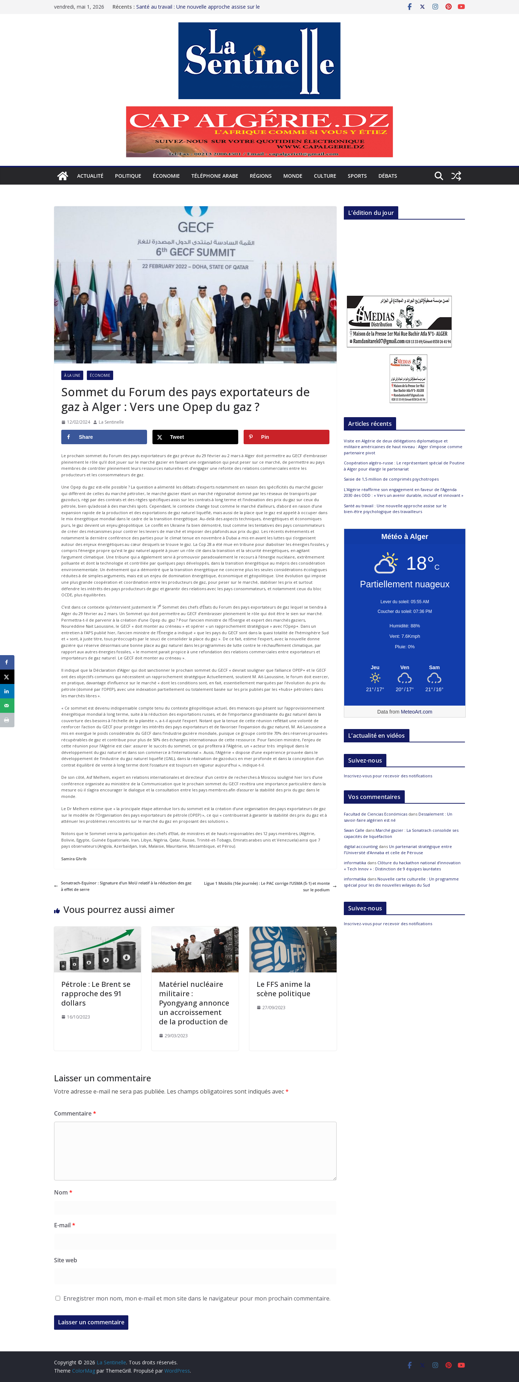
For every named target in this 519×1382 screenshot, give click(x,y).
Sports (357, 175)
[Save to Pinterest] (286, 437)
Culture (325, 175)
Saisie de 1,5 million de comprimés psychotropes (391, 479)
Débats (387, 175)
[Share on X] (195, 437)
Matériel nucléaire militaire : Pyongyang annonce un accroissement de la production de (194, 1002)
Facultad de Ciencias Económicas (375, 814)
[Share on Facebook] (104, 437)
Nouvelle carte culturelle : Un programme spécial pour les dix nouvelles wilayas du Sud (401, 882)
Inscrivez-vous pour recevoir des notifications (388, 775)
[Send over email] (7, 705)
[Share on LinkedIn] (7, 691)
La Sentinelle (111, 422)
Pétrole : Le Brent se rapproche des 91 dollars (95, 993)
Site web (65, 1260)
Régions (261, 175)
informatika (355, 862)
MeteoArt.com (416, 712)
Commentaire (75, 1113)
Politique (128, 175)
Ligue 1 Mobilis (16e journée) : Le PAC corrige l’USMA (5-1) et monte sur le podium (270, 886)
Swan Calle (354, 830)
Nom (63, 1192)
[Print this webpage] (7, 720)
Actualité (90, 175)
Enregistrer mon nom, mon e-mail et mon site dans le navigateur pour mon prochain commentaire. (197, 1298)
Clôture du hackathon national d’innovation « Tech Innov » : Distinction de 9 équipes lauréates (402, 865)
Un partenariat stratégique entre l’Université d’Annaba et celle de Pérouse (398, 849)
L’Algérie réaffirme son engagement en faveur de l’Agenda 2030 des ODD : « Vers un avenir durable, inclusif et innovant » (403, 492)
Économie (166, 175)
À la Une (72, 375)
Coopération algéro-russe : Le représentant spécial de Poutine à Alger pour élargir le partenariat (404, 466)
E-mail (64, 1225)
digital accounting (361, 846)
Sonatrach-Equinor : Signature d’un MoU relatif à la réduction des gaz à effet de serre (122, 886)
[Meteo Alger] (404, 668)
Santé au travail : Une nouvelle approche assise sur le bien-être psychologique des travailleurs (198, 8)
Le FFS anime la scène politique (284, 988)
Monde (292, 175)
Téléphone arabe (214, 175)
